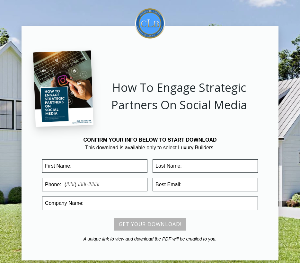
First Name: (58, 166)
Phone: (53, 184)
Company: (64, 203)
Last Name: (168, 166)
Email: (168, 184)
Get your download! (150, 224)
